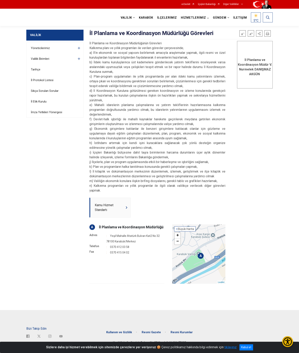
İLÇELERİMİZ (167, 17)
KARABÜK (146, 17)
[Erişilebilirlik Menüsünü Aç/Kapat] (287, 341)
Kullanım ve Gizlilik (119, 332)
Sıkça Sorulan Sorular (45, 91)
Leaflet (221, 282)
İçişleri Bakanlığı (207, 4)
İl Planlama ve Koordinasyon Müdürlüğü (131, 227)
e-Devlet (185, 4)
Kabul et (246, 347)
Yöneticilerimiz (40, 48)
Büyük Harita (186, 229)
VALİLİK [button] (126, 17)
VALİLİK (35, 35)
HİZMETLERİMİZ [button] (193, 17)
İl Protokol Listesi (42, 80)
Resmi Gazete (151, 332)
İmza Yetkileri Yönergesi (46, 112)
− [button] (177, 242)
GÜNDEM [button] (219, 17)
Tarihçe (35, 69)
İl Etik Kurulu (39, 101)
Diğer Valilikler (231, 4)
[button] (259, 33)
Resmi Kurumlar (182, 332)
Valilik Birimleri (40, 59)
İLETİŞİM (240, 17)
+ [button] (177, 236)
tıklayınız (230, 347)
